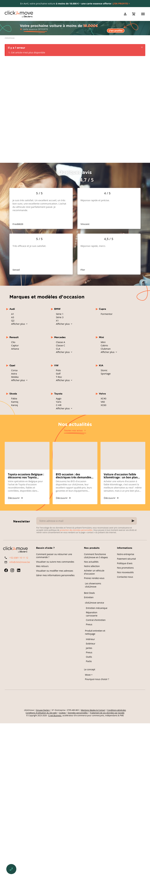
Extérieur (90, 643)
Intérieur (90, 639)
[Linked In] (18, 570)
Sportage (106, 373)
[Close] (142, 47)
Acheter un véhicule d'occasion (94, 572)
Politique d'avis (124, 563)
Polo (58, 370)
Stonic (104, 370)
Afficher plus (18, 323)
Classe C (60, 345)
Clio (13, 342)
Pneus (89, 624)
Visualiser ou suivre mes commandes (55, 561)
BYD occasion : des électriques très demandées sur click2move (74, 476)
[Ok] (133, 521)
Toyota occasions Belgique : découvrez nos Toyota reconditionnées (26, 476)
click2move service (94, 602)
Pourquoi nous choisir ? (97, 679)
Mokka (15, 376)
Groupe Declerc (43, 710)
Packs (89, 661)
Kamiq (14, 401)
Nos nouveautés (125, 572)
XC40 (103, 398)
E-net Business (54, 715)
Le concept (89, 669)
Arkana (15, 348)
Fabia (14, 398)
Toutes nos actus (73, 430)
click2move (10, 38)
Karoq (14, 405)
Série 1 (59, 313)
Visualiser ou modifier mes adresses (54, 570)
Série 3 (59, 317)
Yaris (58, 401)
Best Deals (89, 592)
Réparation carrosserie (91, 614)
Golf (58, 373)
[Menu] (143, 14)
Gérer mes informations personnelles (55, 575)
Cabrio (104, 345)
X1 (57, 320)
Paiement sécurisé (126, 558)
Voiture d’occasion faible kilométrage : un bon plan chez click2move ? (121, 476)
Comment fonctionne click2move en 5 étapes (96, 556)
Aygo (58, 398)
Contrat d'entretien (96, 619)
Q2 (12, 320)
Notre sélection (92, 566)
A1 (12, 313)
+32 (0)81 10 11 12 (18, 557)
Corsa (14, 370)
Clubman (106, 348)
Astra (14, 373)
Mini (103, 342)
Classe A (60, 342)
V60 (103, 401)
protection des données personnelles (76, 530)
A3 (12, 317)
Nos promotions (125, 567)
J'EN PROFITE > (121, 3)
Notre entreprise (125, 554)
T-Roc (59, 376)
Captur (15, 345)
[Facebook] (6, 570)
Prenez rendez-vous (94, 578)
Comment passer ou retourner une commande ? (54, 556)
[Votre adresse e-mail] (86, 521)
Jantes (89, 647)
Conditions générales (116, 710)
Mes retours (42, 566)
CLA (58, 348)
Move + (89, 674)
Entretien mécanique (96, 608)
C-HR (58, 405)
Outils (89, 656)
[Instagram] (12, 570)
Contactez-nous (125, 576)
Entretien (88, 597)
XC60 (103, 405)
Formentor (106, 313)
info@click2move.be (19, 562)
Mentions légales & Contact (93, 710)
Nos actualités (75, 424)
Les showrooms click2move (93, 585)
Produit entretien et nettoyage (95, 632)
